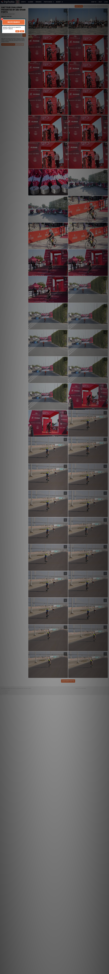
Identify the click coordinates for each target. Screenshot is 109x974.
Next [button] (22, 31)
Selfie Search (13, 22)
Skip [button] (17, 31)
